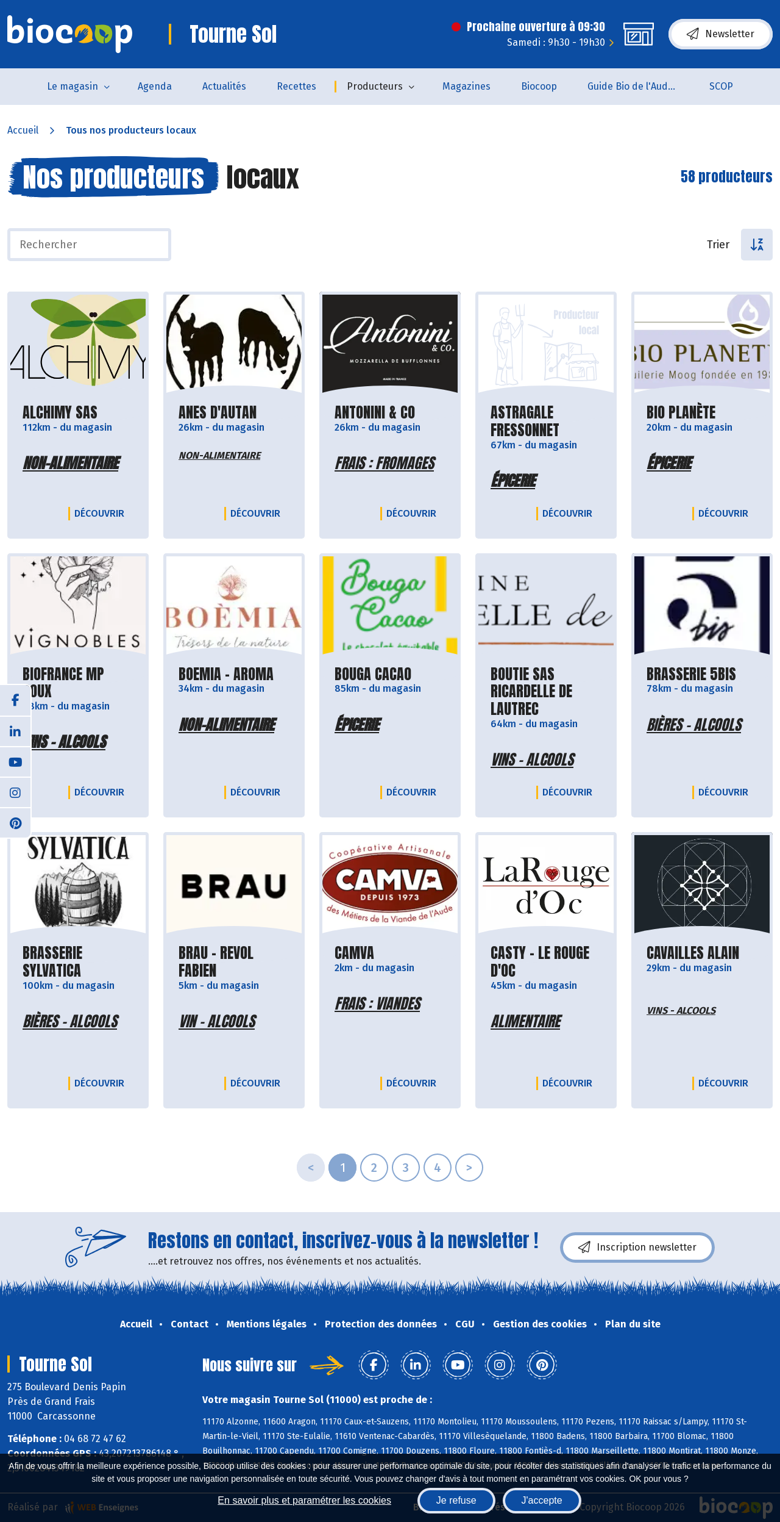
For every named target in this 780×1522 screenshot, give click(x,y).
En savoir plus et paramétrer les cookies (304, 1500)
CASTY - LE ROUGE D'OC (546, 962)
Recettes (296, 86)
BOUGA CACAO (373, 674)
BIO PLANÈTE (681, 413)
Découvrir (102, 513)
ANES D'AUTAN (218, 413)
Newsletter (720, 34)
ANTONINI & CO (375, 413)
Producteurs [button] (375, 86)
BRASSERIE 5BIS (691, 674)
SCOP (721, 86)
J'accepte (542, 1500)
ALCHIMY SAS (60, 413)
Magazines (466, 86)
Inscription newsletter (637, 1247)
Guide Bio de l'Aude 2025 (640, 86)
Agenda (155, 86)
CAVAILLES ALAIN (693, 953)
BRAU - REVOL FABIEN (234, 962)
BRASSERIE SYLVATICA (78, 962)
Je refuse (456, 1500)
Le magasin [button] (72, 86)
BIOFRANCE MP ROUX (78, 683)
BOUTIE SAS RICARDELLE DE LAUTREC (546, 692)
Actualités (224, 86)
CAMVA (354, 953)
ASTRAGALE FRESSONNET (546, 421)
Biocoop (539, 86)
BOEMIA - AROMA (226, 674)
